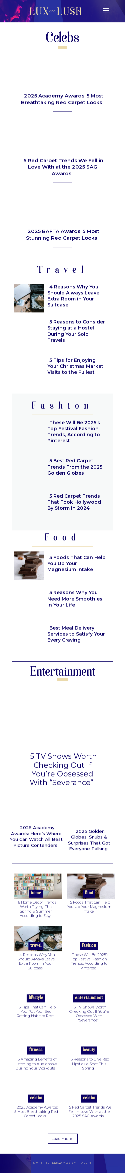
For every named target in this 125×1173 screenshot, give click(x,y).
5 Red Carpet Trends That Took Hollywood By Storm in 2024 (74, 502)
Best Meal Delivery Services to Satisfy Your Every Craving (76, 634)
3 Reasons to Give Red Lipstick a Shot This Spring (90, 1063)
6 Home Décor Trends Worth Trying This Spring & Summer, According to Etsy (37, 909)
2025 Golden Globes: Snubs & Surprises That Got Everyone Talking (89, 840)
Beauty (89, 1049)
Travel (35, 945)
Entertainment (89, 997)
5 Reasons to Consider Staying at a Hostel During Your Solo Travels (76, 331)
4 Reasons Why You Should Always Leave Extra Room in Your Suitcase (73, 296)
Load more (61, 1138)
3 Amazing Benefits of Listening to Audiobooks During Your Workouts (36, 1063)
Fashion (89, 945)
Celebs (36, 1098)
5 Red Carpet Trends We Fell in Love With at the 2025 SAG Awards (63, 167)
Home (36, 893)
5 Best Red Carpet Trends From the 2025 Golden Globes (74, 467)
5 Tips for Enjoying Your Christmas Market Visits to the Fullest (75, 366)
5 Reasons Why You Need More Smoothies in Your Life (74, 599)
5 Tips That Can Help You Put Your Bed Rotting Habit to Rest (36, 1011)
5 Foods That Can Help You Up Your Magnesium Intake (76, 563)
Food (89, 893)
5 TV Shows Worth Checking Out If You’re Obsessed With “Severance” (63, 769)
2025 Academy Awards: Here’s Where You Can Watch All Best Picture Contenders (36, 836)
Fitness (36, 1049)
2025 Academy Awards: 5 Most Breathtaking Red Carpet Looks (62, 98)
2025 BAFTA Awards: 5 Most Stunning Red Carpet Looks (62, 234)
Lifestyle (36, 997)
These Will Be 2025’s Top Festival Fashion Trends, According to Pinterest (73, 432)
